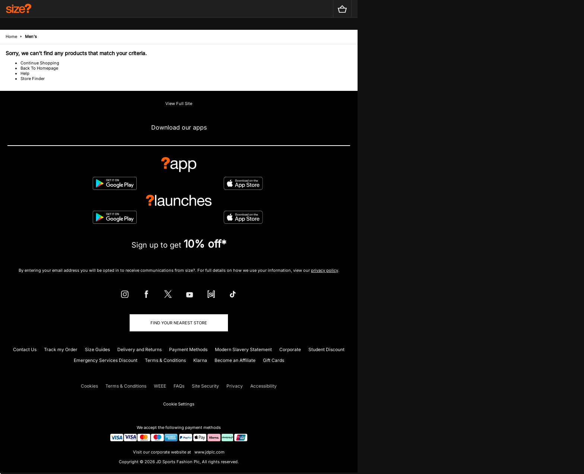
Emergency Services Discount (105, 360)
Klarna (200, 360)
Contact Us (24, 349)
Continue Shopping (39, 63)
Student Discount (326, 349)
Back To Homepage (39, 68)
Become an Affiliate (235, 360)
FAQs (179, 386)
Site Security (205, 386)
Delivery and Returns (139, 349)
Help (24, 73)
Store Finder (32, 78)
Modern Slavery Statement (243, 349)
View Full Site (178, 103)
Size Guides (97, 349)
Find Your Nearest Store (178, 322)
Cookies (89, 386)
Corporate (290, 349)
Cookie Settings (178, 404)
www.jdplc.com (209, 452)
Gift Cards (273, 360)
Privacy (234, 386)
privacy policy (324, 270)
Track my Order (60, 349)
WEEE (160, 386)
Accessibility (263, 386)
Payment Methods (188, 349)
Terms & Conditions (165, 360)
